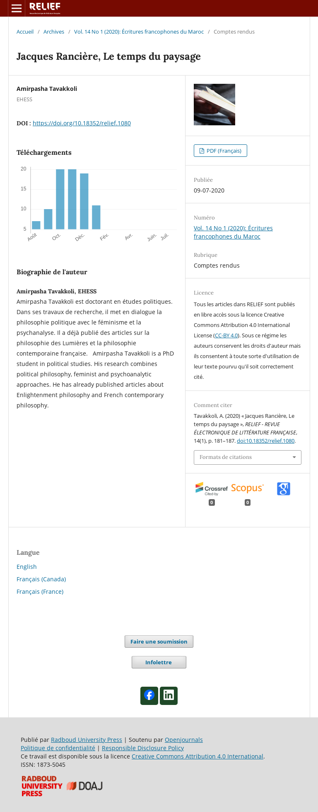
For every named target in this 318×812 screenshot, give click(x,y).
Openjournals (184, 740)
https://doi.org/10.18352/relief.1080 (82, 123)
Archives (53, 31)
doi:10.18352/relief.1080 (265, 440)
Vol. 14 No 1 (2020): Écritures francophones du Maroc (139, 31)
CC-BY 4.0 (226, 335)
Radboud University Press (86, 740)
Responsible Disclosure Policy (143, 748)
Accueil (25, 31)
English (27, 567)
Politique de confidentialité (58, 748)
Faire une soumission (159, 641)
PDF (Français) (223, 150)
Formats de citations (226, 457)
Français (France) (40, 591)
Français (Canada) (41, 579)
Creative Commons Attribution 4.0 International (197, 756)
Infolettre (159, 662)
